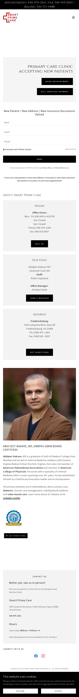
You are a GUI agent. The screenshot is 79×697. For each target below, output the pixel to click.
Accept (58, 691)
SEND (39, 159)
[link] (10, 17)
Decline (20, 691)
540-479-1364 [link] (15, 614)
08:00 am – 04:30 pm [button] (28, 629)
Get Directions (39, 352)
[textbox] (39, 122)
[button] (73, 17)
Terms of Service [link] (60, 168)
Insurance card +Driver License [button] (18, 149)
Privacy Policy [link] (47, 168)
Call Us (39, 244)
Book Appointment (57, 81)
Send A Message (39, 298)
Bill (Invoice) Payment (55, 91)
